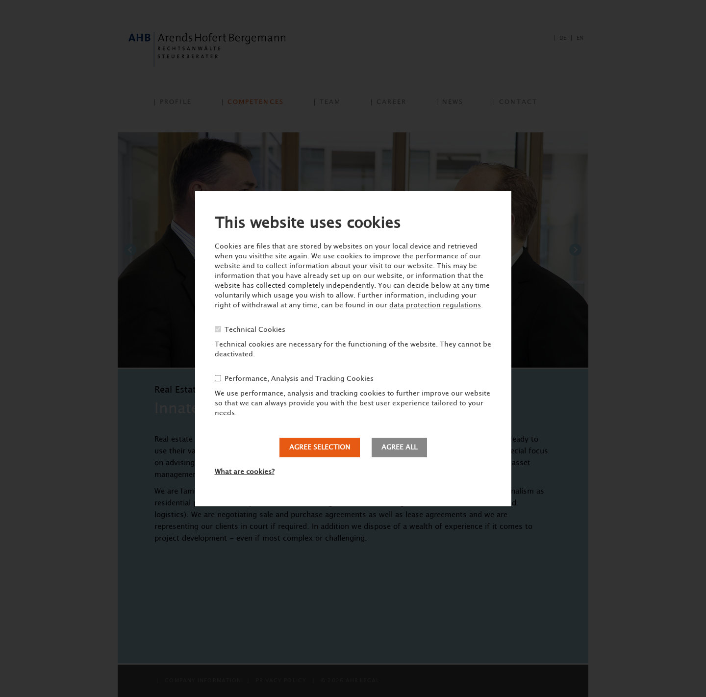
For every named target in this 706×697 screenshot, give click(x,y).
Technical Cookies (255, 329)
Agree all (399, 447)
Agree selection (319, 447)
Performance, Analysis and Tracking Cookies (299, 378)
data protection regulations (435, 305)
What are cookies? (245, 472)
